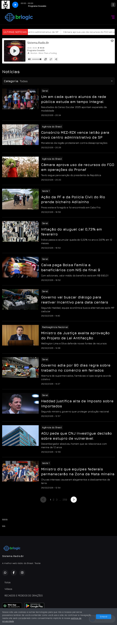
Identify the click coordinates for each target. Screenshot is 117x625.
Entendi (103, 616)
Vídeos (8, 589)
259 (65, 499)
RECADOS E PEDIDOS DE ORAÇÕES (24, 595)
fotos (8, 582)
